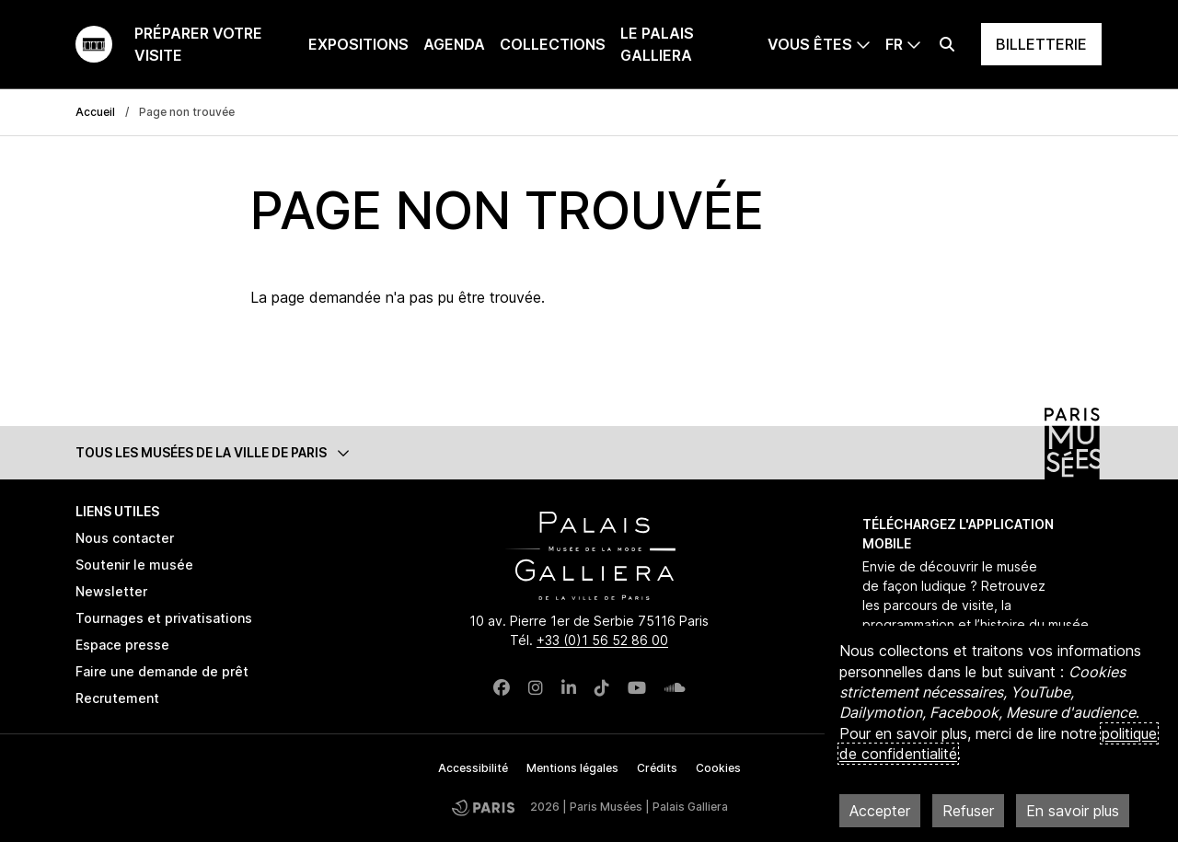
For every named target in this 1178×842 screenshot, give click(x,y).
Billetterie (1041, 44)
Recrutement (117, 698)
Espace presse (122, 644)
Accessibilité (473, 768)
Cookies (718, 768)
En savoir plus (1072, 811)
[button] (589, 452)
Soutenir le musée (134, 564)
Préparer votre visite (198, 44)
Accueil (95, 112)
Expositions (358, 44)
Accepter (879, 811)
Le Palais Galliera (657, 44)
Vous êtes (810, 44)
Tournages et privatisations (163, 618)
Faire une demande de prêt (161, 671)
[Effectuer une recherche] (947, 44)
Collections (553, 44)
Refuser (968, 811)
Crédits (657, 768)
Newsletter (111, 591)
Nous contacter (124, 538)
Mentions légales (572, 768)
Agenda (454, 44)
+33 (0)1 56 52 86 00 (602, 640)
